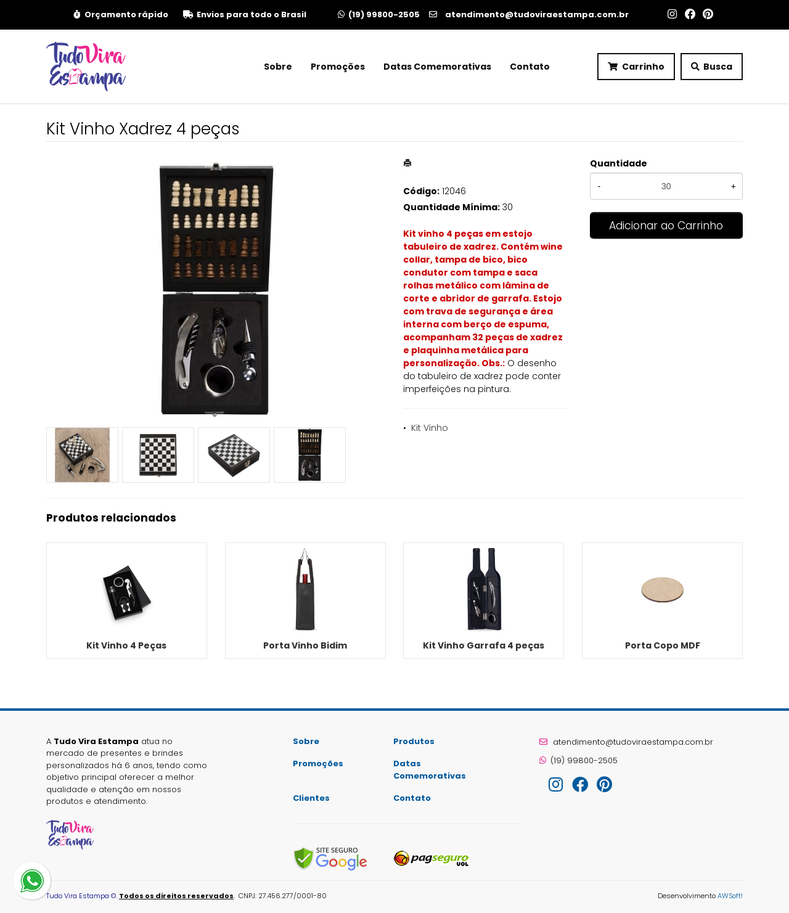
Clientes (311, 798)
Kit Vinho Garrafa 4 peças (483, 645)
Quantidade (618, 163)
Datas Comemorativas (437, 66)
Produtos (414, 741)
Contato (530, 66)
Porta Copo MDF (662, 645)
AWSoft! (730, 896)
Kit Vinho (429, 428)
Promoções (338, 66)
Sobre (278, 66)
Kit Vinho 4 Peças (126, 645)
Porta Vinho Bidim (305, 645)
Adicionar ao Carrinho (666, 225)
